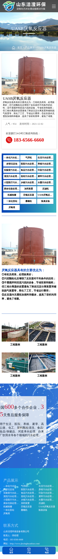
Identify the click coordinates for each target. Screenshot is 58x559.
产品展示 (30, 47)
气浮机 (25, 543)
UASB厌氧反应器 (46, 47)
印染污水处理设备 (11, 557)
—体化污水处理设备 (11, 543)
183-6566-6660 (29, 140)
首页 (19, 47)
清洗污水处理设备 (30, 557)
